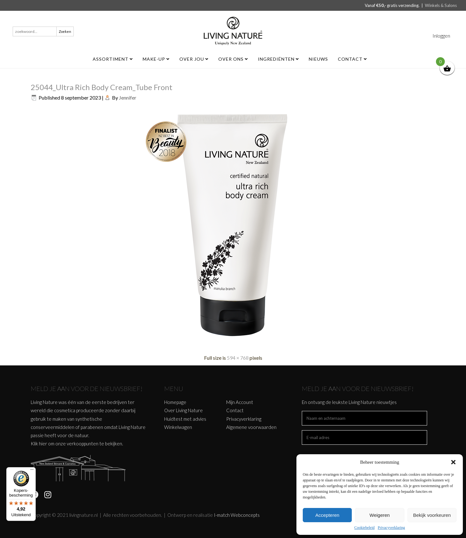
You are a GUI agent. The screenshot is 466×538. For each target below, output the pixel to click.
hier (43, 443)
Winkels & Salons (441, 5)
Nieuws (318, 59)
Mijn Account (239, 402)
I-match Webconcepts (237, 515)
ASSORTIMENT (113, 59)
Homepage (175, 402)
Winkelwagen (178, 427)
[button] (453, 462)
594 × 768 (238, 358)
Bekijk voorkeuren (432, 515)
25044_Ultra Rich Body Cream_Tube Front (101, 87)
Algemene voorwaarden (251, 427)
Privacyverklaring (391, 527)
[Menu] (32, 471)
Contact (352, 59)
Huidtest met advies (185, 419)
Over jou (193, 59)
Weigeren (380, 515)
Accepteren (327, 515)
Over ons (233, 59)
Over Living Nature (183, 410)
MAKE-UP (156, 59)
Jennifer (127, 98)
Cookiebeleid (364, 527)
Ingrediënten (278, 59)
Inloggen (441, 36)
